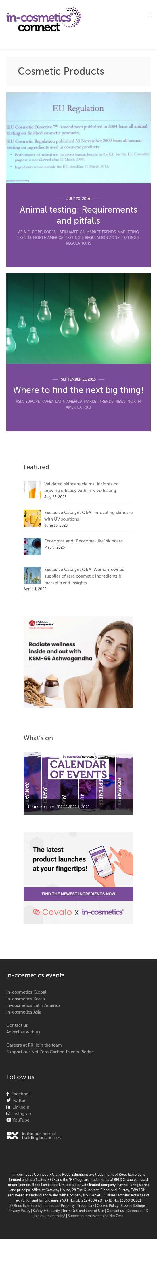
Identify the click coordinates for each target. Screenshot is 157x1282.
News (120, 402)
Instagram (21, 1114)
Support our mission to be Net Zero (95, 1216)
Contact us (17, 1025)
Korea (50, 232)
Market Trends (101, 232)
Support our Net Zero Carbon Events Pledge (50, 1052)
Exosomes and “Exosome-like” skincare (83, 541)
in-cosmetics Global (26, 992)
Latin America (71, 232)
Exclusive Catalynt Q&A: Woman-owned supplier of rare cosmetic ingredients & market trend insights (84, 576)
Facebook (20, 1094)
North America (48, 238)
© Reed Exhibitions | (26, 1206)
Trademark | (87, 1206)
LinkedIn (19, 1107)
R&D (87, 407)
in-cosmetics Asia (23, 1012)
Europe (35, 232)
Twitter (18, 1100)
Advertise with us (23, 1032)
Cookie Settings (133, 1206)
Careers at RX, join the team (34, 1045)
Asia (22, 232)
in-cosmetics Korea (25, 999)
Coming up (41, 807)
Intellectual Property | (60, 1206)
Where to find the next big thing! (78, 390)
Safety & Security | (47, 1211)
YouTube (20, 1120)
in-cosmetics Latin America (33, 1005)
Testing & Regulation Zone (92, 238)
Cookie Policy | (109, 1206)
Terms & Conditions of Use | (84, 1211)
